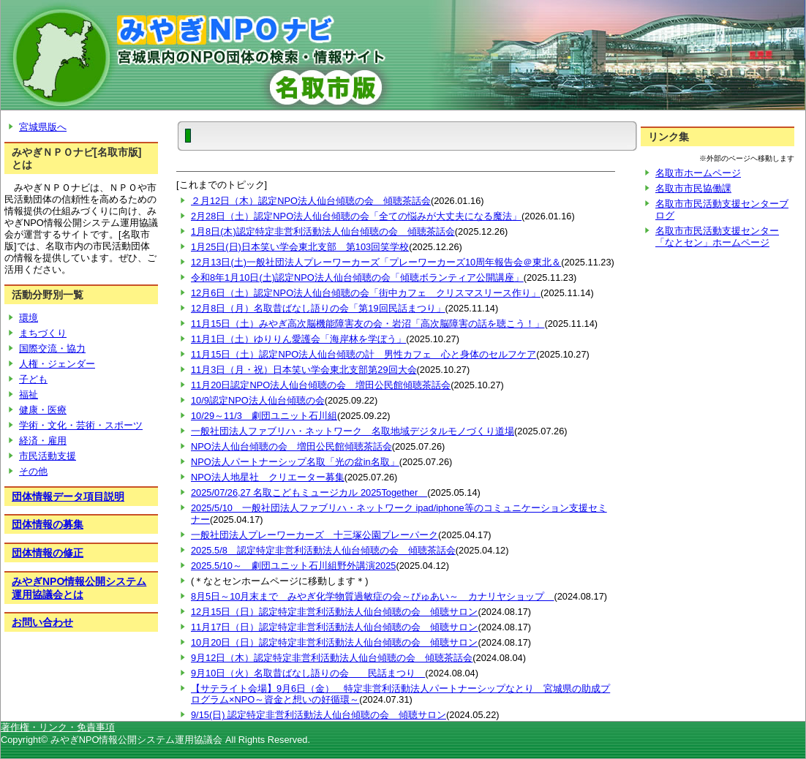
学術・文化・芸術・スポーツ (81, 425)
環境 (28, 317)
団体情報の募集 (47, 524)
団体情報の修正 (47, 553)
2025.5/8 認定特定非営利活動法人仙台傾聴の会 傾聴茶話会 (323, 550)
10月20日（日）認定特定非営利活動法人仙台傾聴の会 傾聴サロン (334, 642)
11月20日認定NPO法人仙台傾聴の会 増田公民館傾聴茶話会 (321, 385)
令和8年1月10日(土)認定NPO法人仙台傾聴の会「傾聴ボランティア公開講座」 (357, 277)
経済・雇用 (43, 440)
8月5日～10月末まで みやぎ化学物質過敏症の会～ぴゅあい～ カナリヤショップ (372, 596)
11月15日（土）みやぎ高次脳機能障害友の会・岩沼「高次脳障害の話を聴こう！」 (367, 323)
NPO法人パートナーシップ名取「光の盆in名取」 (295, 461)
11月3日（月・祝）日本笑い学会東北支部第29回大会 (304, 369)
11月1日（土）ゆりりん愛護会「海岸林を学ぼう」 (298, 338)
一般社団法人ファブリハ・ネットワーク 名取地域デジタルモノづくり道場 (352, 431)
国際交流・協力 (52, 348)
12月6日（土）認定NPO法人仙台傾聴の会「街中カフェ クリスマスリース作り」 (366, 292)
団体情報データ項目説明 (68, 496)
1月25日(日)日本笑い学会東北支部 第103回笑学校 (300, 246)
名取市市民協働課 (693, 188)
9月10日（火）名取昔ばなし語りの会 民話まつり (308, 673)
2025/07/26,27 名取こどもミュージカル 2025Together (309, 492)
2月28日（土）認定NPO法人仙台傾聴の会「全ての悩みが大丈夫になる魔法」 (356, 216)
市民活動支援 (47, 455)
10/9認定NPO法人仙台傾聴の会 (258, 400)
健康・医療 (43, 409)
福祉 (28, 394)
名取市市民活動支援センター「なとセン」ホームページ (717, 236)
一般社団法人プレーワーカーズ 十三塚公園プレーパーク (314, 534)
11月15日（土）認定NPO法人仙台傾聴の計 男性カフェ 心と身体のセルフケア (363, 354)
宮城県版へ (43, 126)
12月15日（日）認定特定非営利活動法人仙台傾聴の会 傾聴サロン (334, 611)
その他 (33, 471)
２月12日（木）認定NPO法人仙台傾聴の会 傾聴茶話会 (311, 200)
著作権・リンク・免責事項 (58, 727)
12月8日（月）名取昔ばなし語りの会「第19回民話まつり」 (318, 308)
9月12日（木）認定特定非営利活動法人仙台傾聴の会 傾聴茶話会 (331, 657)
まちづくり (43, 333)
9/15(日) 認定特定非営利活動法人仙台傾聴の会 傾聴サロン (318, 714)
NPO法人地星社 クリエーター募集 (267, 477)
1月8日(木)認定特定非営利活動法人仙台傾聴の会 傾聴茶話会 (323, 231)
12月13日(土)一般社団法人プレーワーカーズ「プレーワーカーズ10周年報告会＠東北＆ (376, 262)
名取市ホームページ (698, 172)
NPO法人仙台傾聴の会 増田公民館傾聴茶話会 (291, 446)
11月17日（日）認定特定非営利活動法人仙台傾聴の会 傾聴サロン (334, 627)
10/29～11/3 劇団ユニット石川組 (264, 415)
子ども (33, 379)
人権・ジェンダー (57, 363)
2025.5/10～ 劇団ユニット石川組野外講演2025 (293, 565)
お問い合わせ (42, 622)
